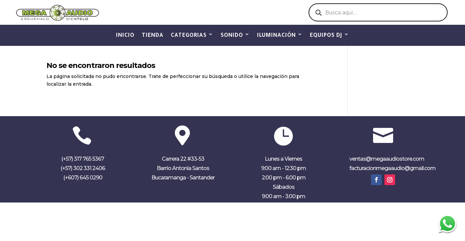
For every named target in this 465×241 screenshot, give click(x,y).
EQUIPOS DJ (326, 36)
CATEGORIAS (189, 36)
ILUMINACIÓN (276, 36)
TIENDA (152, 36)
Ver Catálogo (232, 13)
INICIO (125, 36)
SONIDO (232, 36)
